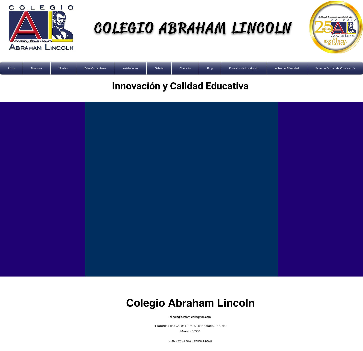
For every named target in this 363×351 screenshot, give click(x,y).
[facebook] (190, 316)
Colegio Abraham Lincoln (190, 302)
